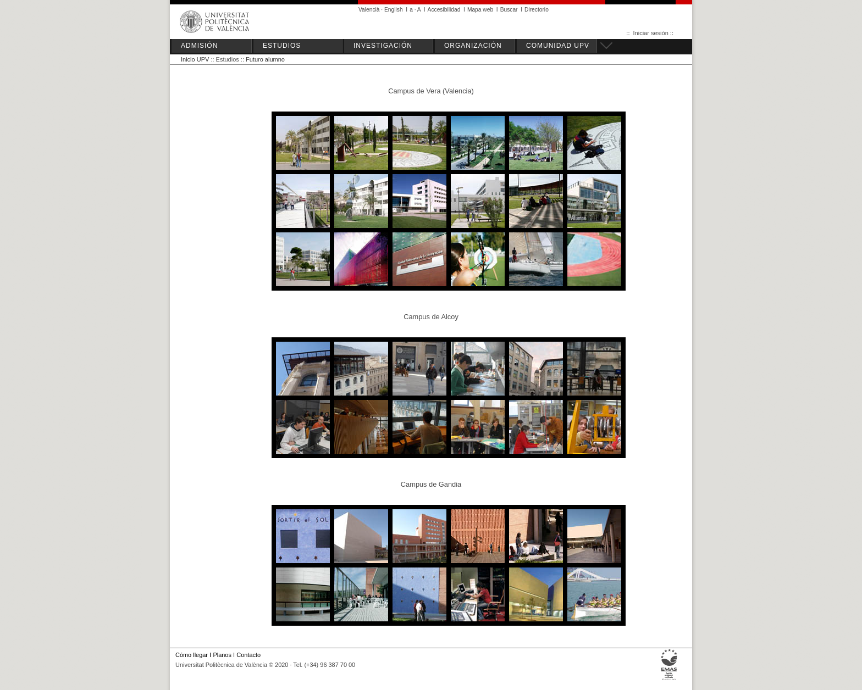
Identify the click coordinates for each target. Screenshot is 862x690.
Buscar (509, 10)
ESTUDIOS (282, 45)
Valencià (369, 10)
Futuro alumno (265, 59)
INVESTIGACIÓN (382, 45)
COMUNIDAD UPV (557, 45)
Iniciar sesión (650, 33)
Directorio (536, 10)
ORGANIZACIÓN (473, 45)
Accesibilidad (444, 10)
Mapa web (480, 10)
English (393, 10)
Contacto (248, 655)
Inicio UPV (195, 59)
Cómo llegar (191, 655)
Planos (222, 655)
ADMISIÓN (199, 45)
